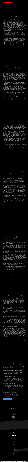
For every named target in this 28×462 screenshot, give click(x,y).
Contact (14, 437)
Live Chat (14, 428)
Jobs (14, 420)
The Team (14, 419)
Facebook (14, 441)
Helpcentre (14, 438)
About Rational (14, 416)
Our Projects (14, 417)
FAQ (14, 432)
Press (14, 423)
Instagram (14, 444)
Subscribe (14, 408)
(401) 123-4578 (14, 429)
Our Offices (14, 440)
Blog (14, 421)
